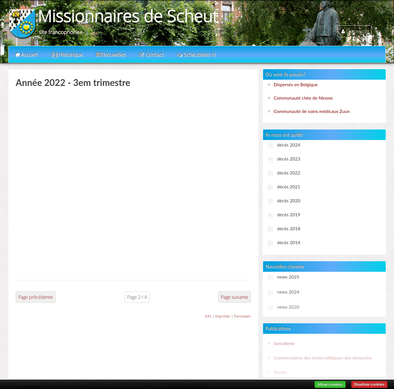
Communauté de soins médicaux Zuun (312, 111)
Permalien (242, 316)
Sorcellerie (284, 343)
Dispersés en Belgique (296, 84)
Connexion (357, 31)
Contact (154, 54)
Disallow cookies (369, 384)
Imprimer (222, 316)
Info (208, 316)
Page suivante (234, 297)
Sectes (280, 372)
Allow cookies (330, 384)
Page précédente (35, 297)
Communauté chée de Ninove (303, 97)
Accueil (29, 54)
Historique (71, 54)
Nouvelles (114, 54)
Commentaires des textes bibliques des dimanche (323, 357)
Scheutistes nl (199, 54)
